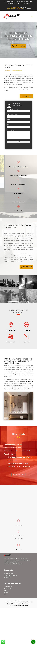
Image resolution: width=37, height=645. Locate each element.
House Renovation (8, 586)
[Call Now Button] (33, 642)
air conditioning (29, 381)
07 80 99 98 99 (23, 7)
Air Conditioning (7, 588)
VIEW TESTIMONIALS (18, 474)
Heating (5, 590)
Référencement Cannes (22, 605)
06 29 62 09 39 (27, 8)
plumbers (6, 82)
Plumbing (6, 592)
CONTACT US (27, 96)
